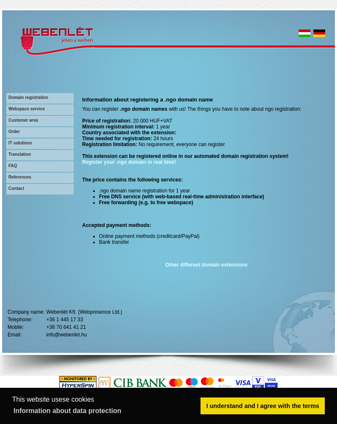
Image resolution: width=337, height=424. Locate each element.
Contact (16, 188)
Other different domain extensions (206, 265)
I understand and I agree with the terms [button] (262, 406)
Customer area (23, 120)
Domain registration (28, 97)
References (19, 177)
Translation (19, 154)
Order (14, 131)
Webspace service (26, 109)
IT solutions (20, 143)
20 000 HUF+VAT (152, 121)
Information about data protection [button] (67, 410)
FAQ (12, 165)
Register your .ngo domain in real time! (129, 162)
